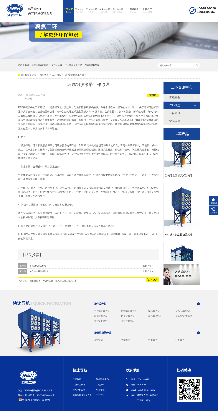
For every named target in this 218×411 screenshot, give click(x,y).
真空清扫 (98, 340)
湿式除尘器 (117, 10)
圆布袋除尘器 (127, 316)
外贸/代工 (147, 10)
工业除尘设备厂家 (73, 65)
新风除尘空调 (154, 316)
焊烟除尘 (152, 340)
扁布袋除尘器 (100, 316)
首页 (34, 75)
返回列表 (153, 95)
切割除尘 (125, 340)
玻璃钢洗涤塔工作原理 (75, 75)
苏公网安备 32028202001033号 (36, 400)
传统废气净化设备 (183, 316)
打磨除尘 (179, 340)
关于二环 (100, 395)
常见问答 (174, 121)
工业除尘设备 (79, 384)
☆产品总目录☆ (133, 10)
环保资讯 (174, 113)
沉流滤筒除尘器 (128, 311)
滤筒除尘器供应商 (39, 65)
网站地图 (22, 395)
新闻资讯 (100, 390)
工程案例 (174, 97)
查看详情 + (148, 265)
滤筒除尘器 (91, 10)
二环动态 (56, 75)
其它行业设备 (127, 321)
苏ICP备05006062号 (46, 395)
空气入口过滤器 (182, 311)
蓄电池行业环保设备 (82, 395)
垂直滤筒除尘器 (101, 311)
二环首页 (68, 10)
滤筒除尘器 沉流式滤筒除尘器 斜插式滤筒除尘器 (191, 176)
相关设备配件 (100, 321)
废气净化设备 (79, 390)
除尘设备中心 (102, 379)
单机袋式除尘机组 (37, 265)
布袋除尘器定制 (92, 65)
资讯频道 (44, 75)
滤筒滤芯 (79, 10)
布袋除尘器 (104, 10)
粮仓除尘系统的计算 (38, 271)
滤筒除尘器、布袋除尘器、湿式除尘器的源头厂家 (53, 280)
